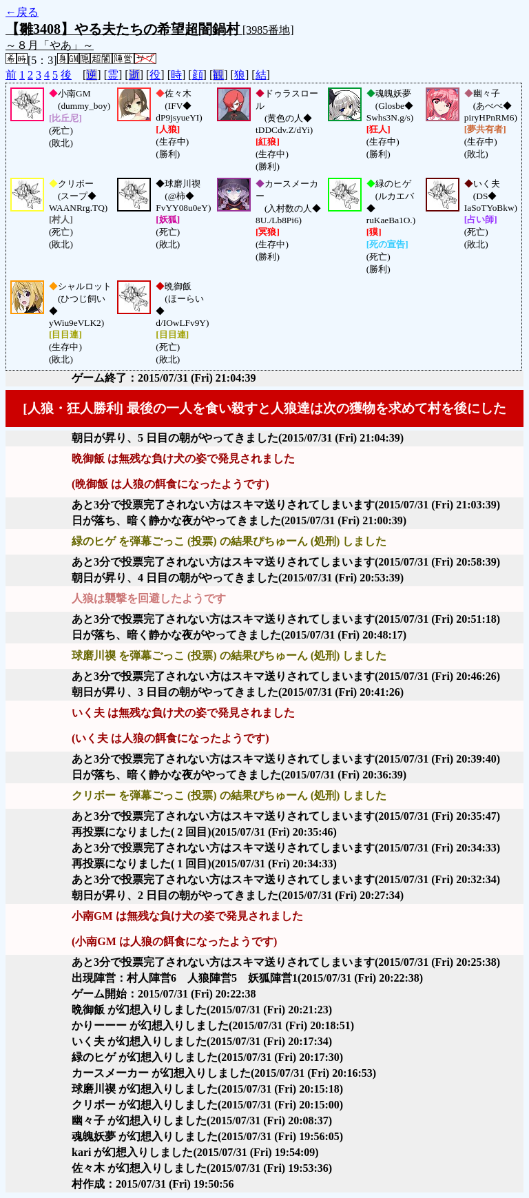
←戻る (22, 12)
